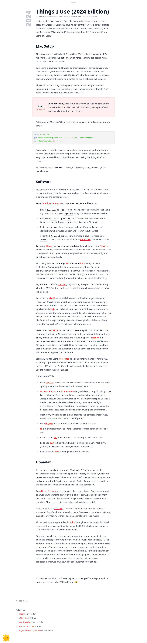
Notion (95, 337)
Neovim (62, 284)
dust (52, 442)
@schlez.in (23, 626)
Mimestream (67, 391)
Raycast (49, 382)
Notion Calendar (48, 391)
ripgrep (49, 423)
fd (41, 428)
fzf (48, 418)
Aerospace (85, 239)
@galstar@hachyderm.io (30, 630)
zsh (67, 263)
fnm (57, 451)
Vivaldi (52, 298)
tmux (82, 263)
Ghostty (50, 246)
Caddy (72, 522)
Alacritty (104, 246)
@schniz (22, 614)
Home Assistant (49, 491)
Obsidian (54, 330)
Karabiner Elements (51, 203)
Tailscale (58, 508)
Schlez (73, 2)
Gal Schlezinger (26, 622)
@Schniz (23, 618)
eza (55, 437)
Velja (52, 309)
